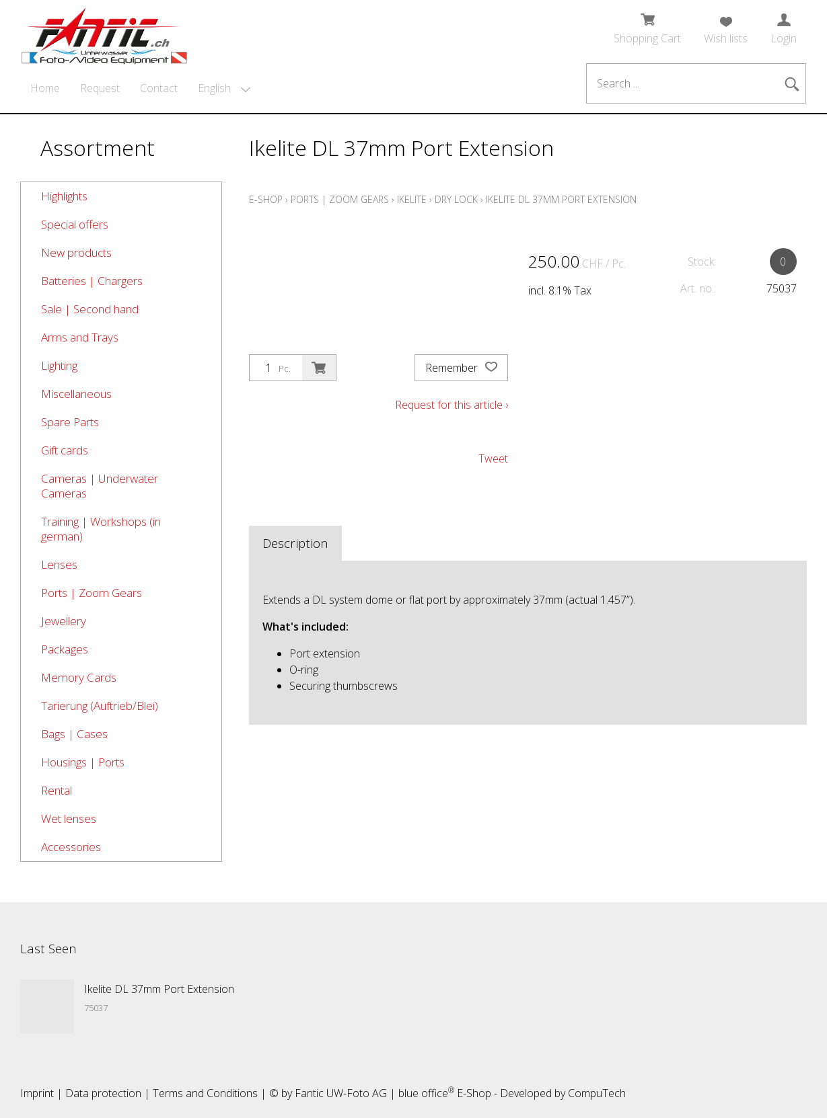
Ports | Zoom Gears (91, 592)
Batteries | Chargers (92, 280)
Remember (461, 368)
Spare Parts (70, 422)
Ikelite (412, 199)
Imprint (37, 1093)
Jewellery (63, 621)
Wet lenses (68, 818)
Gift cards (64, 450)
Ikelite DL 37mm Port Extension (561, 199)
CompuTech (597, 1093)
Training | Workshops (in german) (101, 529)
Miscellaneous (76, 393)
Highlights (64, 196)
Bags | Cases (74, 734)
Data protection (103, 1093)
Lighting (59, 365)
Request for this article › (451, 404)
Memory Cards (78, 677)
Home (45, 88)
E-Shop (266, 199)
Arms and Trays (79, 337)
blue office (426, 1093)
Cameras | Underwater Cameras (99, 486)
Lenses (59, 564)
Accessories (71, 846)
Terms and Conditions (205, 1093)
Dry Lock (456, 199)
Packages (64, 649)
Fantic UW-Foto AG (341, 1093)
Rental (56, 790)
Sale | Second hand (90, 309)
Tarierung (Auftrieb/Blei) (99, 705)
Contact (159, 88)
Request (100, 88)
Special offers (74, 224)
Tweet (493, 458)
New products (76, 252)
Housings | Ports (82, 762)
